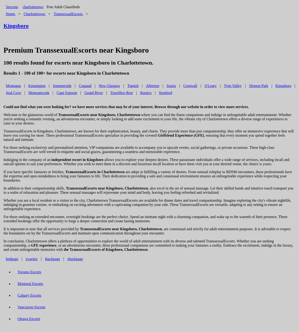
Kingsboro (283, 86)
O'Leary (210, 86)
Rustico (146, 93)
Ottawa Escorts (29, 319)
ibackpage (52, 259)
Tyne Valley (233, 86)
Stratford (165, 93)
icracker (32, 259)
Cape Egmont (67, 93)
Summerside (62, 86)
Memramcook (39, 93)
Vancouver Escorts (32, 307)
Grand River (93, 93)
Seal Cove (13, 93)
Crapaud (85, 86)
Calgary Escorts (29, 295)
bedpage (12, 259)
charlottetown (33, 7)
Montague (13, 86)
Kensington (37, 86)
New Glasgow (109, 86)
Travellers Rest (121, 93)
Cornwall (190, 86)
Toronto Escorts (29, 272)
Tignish (133, 86)
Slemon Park (258, 86)
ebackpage (75, 259)
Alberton (152, 86)
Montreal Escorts (30, 284)
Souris (171, 86)
